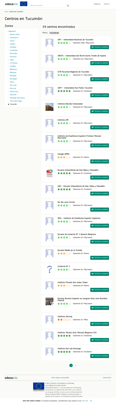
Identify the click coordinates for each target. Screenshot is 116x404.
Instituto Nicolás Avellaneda (70, 104)
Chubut (12, 44)
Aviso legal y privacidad (60, 377)
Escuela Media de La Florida (70, 250)
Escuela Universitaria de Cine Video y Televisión (78, 170)
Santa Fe (13, 95)
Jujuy (12, 60)
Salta (12, 82)
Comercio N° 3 (64, 266)
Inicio (6, 11)
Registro (97, 4)
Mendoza (13, 69)
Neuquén (13, 76)
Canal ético (107, 377)
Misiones (13, 72)
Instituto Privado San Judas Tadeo (73, 282)
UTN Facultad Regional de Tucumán (73, 72)
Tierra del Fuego (16, 101)
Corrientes (14, 50)
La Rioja (13, 66)
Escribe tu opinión (99, 47)
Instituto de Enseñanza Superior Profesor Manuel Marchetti (79, 137)
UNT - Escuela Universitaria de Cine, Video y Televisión (81, 186)
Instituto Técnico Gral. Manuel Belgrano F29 (77, 333)
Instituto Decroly (65, 316)
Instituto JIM (63, 120)
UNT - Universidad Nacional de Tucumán (75, 40)
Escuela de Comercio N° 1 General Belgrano (77, 234)
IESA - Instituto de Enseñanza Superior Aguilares (79, 218)
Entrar (107, 4)
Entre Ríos (13, 53)
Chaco (12, 41)
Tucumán (54, 33)
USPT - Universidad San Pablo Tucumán (75, 88)
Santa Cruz (14, 92)
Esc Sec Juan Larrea (66, 202)
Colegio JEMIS (63, 154)
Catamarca (14, 38)
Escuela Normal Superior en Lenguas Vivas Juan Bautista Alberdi (82, 299)
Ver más (85, 401)
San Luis (13, 88)
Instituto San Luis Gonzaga (69, 348)
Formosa (13, 57)
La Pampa (13, 63)
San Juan (13, 85)
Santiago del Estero (17, 98)
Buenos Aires (15, 34)
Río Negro (13, 79)
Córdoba (13, 47)
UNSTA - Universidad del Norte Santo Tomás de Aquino (82, 56)
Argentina (12, 31)
